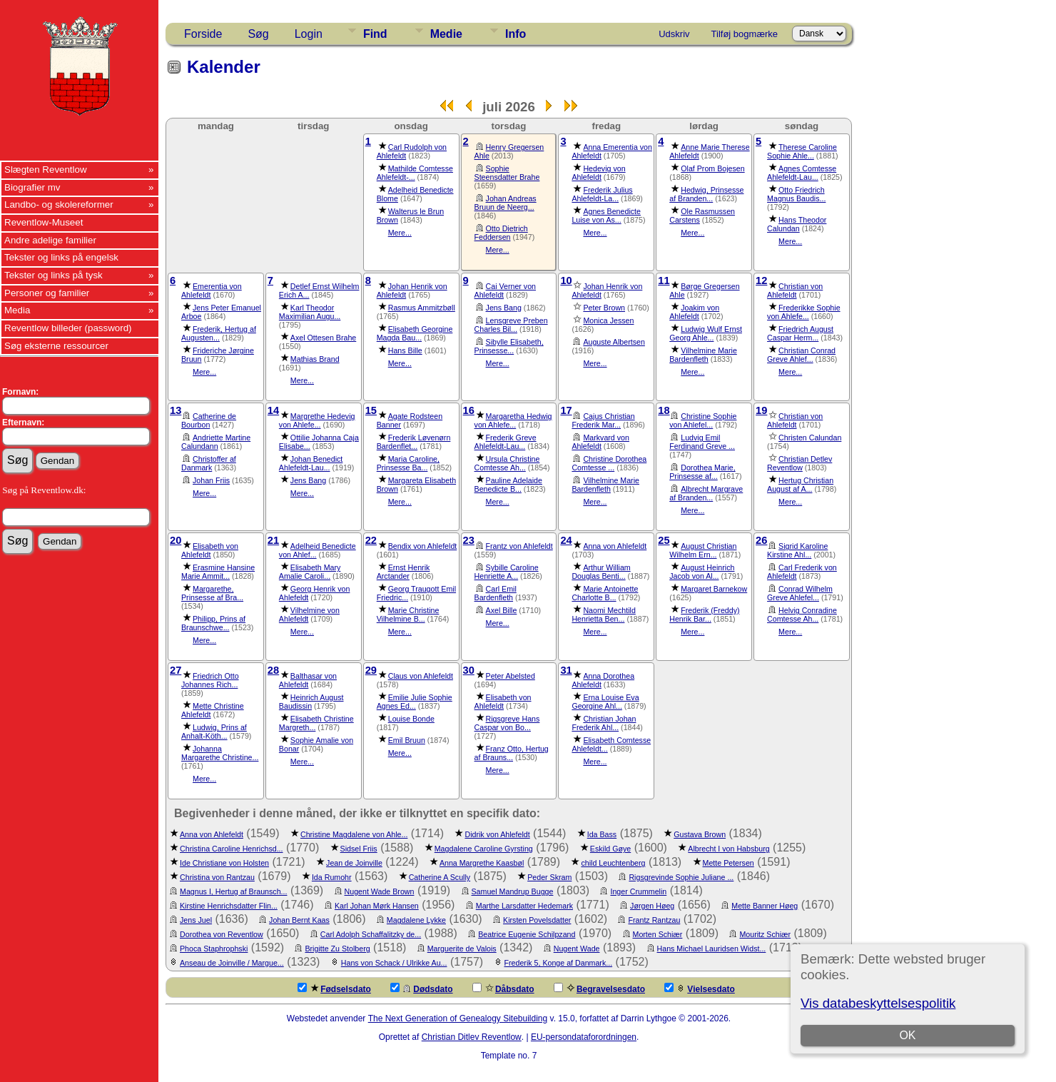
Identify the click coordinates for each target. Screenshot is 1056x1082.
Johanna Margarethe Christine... (219, 753)
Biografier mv (32, 187)
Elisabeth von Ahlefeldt (209, 550)
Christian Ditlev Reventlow (472, 1037)
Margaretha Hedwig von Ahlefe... (513, 420)
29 (371, 670)
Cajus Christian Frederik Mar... (603, 420)
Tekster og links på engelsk (61, 257)
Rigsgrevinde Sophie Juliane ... (681, 877)
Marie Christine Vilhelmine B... (408, 614)
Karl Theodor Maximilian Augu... (309, 311)
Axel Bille (501, 610)
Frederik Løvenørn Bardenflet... (414, 441)
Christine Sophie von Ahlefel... (702, 420)
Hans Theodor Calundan (796, 224)
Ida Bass (601, 834)
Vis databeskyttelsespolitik (878, 1003)
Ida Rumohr (332, 877)
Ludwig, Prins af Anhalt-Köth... (214, 731)
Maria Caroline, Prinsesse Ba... (408, 463)
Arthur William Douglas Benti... (601, 571)
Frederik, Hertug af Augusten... (218, 333)
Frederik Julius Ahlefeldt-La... (602, 194)
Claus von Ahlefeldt (420, 676)
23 (468, 540)
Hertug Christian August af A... (800, 484)
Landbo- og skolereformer (58, 204)
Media (17, 310)
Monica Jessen (608, 320)
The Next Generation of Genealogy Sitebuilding (458, 1018)
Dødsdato (421, 988)
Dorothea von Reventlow (221, 934)
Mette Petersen (728, 863)
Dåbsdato (503, 988)
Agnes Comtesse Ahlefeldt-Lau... (801, 172)
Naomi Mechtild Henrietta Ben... (603, 614)
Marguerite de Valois (462, 948)
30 (468, 670)
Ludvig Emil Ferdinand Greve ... (702, 441)
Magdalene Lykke (416, 920)
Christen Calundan (809, 437)
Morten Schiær (658, 934)
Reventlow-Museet (43, 222)
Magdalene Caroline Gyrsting (484, 848)
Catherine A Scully (439, 877)
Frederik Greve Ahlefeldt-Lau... (505, 441)
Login (309, 34)
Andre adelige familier (50, 240)
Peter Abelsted (510, 676)
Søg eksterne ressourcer (56, 345)
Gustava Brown (700, 834)
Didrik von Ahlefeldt (496, 834)
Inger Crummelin (638, 891)
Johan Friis (211, 480)
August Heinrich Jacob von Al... (701, 571)
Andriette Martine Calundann (215, 441)
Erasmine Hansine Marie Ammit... (218, 571)
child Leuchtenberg (613, 863)
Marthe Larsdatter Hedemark (524, 905)
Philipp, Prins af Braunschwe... (213, 623)
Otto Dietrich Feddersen (501, 232)
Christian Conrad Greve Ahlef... (801, 354)
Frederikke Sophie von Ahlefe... (803, 311)
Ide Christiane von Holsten (224, 863)
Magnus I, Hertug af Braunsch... (233, 891)
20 (175, 540)
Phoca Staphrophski (214, 948)
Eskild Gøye (610, 848)
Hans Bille (405, 350)
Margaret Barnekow (714, 589)
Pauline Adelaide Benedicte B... (508, 484)
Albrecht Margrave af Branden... (706, 493)
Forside (203, 34)
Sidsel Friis (358, 848)
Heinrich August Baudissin (311, 701)
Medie (446, 34)
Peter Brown (604, 307)
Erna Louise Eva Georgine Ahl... (605, 701)
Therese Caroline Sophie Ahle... (802, 151)
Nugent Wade (577, 948)
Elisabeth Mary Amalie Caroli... (309, 571)
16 (468, 410)
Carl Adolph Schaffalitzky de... (370, 934)
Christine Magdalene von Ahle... (353, 834)
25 (663, 540)
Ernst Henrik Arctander (403, 571)
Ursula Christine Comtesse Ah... (507, 463)
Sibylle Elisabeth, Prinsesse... (509, 346)
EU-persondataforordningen (583, 1037)
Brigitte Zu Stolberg (337, 948)
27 (175, 670)
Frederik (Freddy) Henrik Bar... (704, 614)
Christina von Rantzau (217, 877)
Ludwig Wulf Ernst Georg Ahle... (705, 333)
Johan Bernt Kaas (299, 920)
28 (273, 670)
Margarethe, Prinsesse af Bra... (212, 593)
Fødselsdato (334, 988)
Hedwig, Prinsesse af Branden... (706, 194)
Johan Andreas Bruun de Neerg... (505, 202)
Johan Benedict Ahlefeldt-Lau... (310, 463)
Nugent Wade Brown (380, 891)
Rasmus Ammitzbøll (421, 307)
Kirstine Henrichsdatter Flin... (229, 905)
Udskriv (674, 34)
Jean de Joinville (354, 863)
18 (663, 410)
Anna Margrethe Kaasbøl (482, 863)
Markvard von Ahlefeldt (600, 441)
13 (175, 410)
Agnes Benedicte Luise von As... (606, 215)
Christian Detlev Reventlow (799, 463)
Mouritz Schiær (765, 934)
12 (761, 280)
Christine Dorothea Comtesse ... (609, 463)
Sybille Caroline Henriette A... (506, 571)
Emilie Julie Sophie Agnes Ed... (414, 701)
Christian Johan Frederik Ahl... (604, 723)
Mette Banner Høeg (764, 905)
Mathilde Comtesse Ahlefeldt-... (415, 172)
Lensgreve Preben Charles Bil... (511, 324)
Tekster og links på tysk (53, 275)
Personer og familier (46, 293)
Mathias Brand (315, 359)
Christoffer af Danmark (208, 463)
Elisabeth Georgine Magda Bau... (415, 333)
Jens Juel (196, 920)
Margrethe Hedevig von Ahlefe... (317, 420)
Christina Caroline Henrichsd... (231, 848)
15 (371, 410)
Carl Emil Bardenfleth (495, 593)
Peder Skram (549, 877)
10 (566, 280)
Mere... (400, 232)
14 (273, 410)
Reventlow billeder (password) (68, 328)
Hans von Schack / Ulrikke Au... (394, 963)
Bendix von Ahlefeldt (422, 546)
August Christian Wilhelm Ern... (702, 550)
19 (761, 410)
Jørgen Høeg (652, 905)
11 (663, 280)
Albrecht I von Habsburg (728, 848)
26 (761, 540)
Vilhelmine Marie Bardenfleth (703, 354)
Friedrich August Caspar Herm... (800, 333)
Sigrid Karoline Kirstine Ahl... (797, 550)
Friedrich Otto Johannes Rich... (210, 680)
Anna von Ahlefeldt (614, 546)
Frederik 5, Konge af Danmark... (558, 963)
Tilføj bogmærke (744, 34)
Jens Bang (504, 307)
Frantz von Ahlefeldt (519, 546)
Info (515, 34)
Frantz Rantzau (654, 920)
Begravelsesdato (599, 988)
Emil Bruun (406, 740)
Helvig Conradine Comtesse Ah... (802, 614)
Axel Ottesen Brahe (323, 337)
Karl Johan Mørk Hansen (377, 905)
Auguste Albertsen (614, 342)
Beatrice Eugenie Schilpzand (526, 934)
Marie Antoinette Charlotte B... (605, 593)
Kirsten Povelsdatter (537, 920)
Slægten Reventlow (45, 169)
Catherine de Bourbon (208, 420)
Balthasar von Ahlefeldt (308, 680)
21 (273, 540)
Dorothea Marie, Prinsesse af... (702, 471)
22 (371, 540)
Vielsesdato (699, 988)
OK (907, 1035)
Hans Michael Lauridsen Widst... (711, 948)
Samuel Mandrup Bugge (513, 891)
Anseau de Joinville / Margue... (232, 963)
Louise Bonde (411, 718)
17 (566, 410)
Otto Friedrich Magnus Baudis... (796, 194)
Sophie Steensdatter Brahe (507, 172)
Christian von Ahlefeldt (795, 290)
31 (566, 670)
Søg (258, 34)
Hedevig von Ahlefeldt (598, 172)
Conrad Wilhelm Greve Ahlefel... (800, 593)
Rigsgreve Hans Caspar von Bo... (507, 723)
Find (375, 34)
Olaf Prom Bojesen (712, 168)
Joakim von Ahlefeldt (694, 311)
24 (566, 540)
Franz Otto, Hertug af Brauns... (511, 753)
